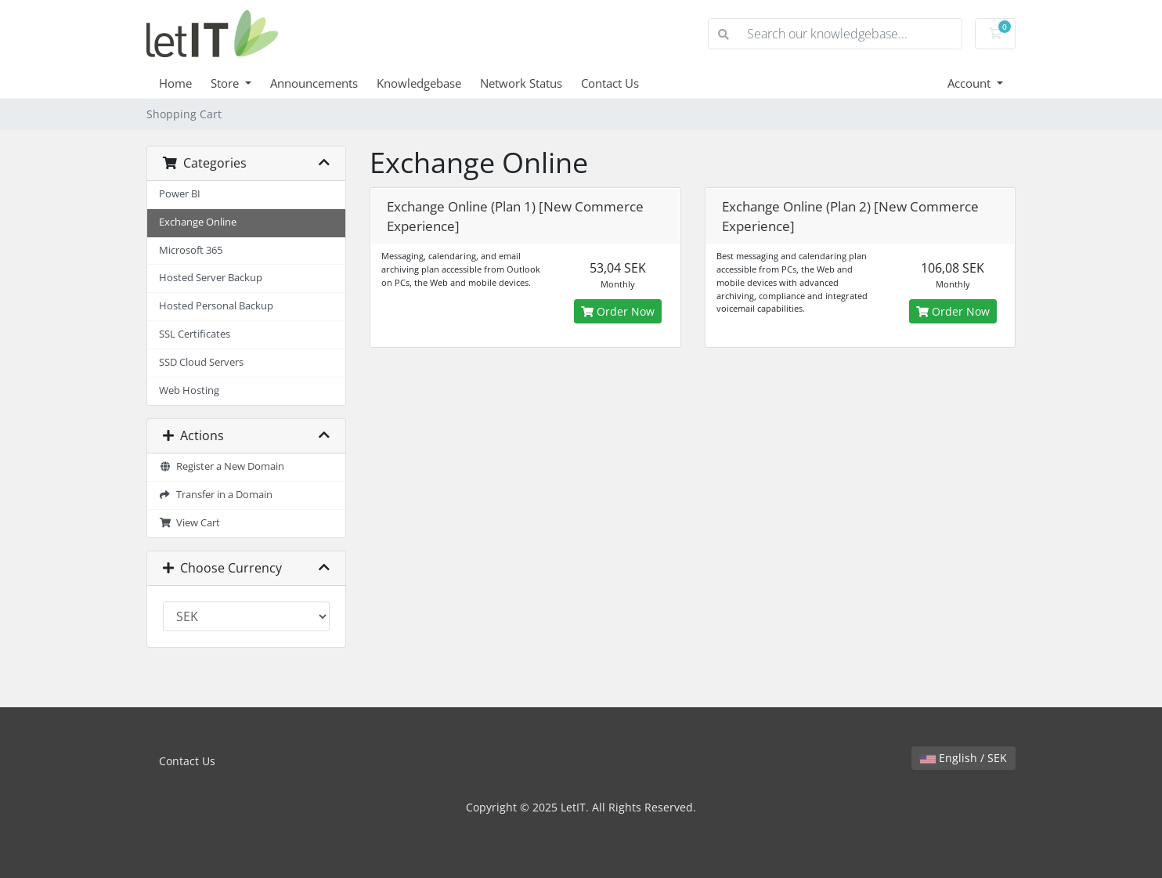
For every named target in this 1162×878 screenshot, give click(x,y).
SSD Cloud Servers (201, 362)
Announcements (314, 83)
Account (970, 83)
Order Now (618, 311)
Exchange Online (197, 222)
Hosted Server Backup (210, 277)
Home (175, 83)
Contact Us (610, 83)
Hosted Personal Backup (216, 306)
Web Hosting (189, 390)
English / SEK (963, 757)
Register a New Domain (221, 466)
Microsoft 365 (190, 250)
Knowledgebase (419, 83)
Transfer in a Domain (215, 494)
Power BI (179, 194)
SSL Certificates (194, 334)
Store (226, 83)
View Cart (189, 522)
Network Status (521, 83)
